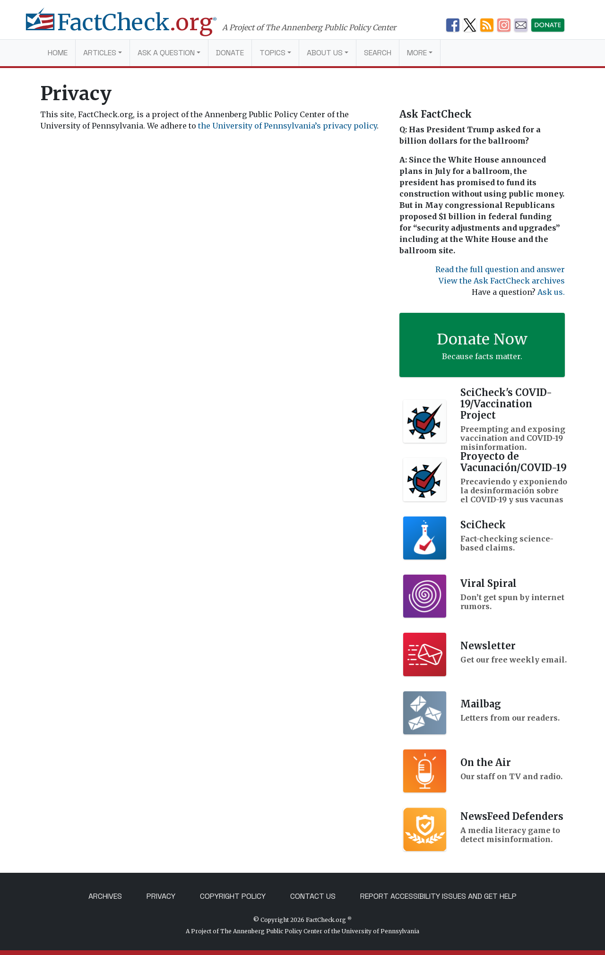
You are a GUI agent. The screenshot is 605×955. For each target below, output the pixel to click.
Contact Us (313, 896)
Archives (105, 896)
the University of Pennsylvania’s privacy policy (287, 125)
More (417, 53)
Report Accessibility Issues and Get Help (438, 896)
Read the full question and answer (500, 269)
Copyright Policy (233, 896)
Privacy (161, 896)
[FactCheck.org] (131, 27)
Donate (230, 53)
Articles (99, 53)
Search (377, 53)
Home (58, 53)
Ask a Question (166, 53)
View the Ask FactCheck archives (502, 280)
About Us (325, 53)
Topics (272, 53)
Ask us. (551, 292)
